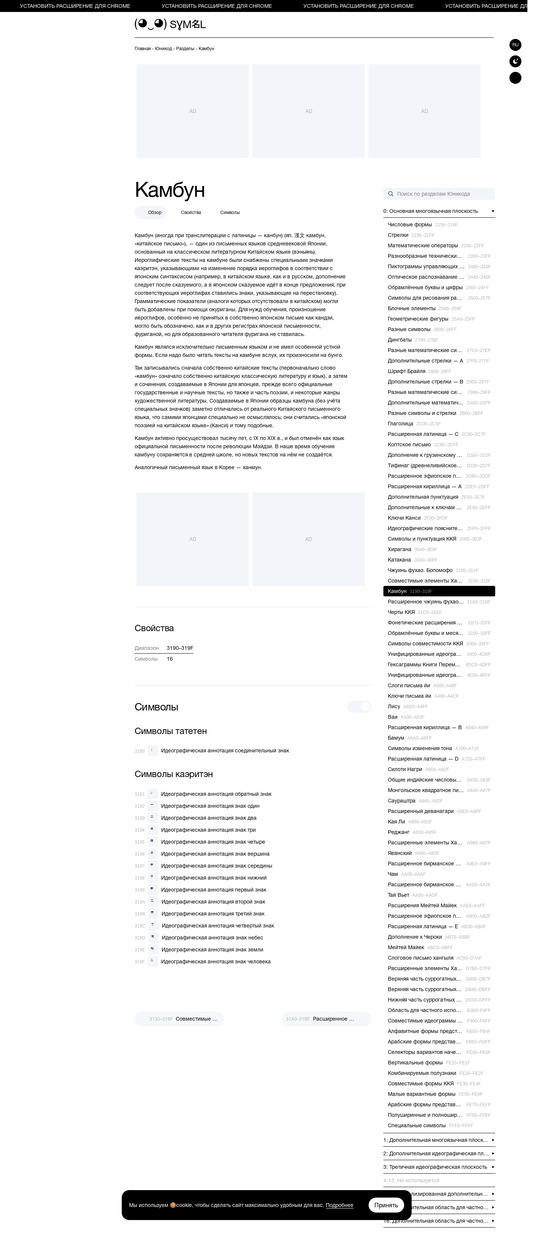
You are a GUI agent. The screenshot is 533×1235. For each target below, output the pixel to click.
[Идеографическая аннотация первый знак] (200, 889)
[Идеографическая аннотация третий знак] (199, 913)
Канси (219, 425)
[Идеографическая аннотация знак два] (196, 818)
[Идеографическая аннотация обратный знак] (203, 794)
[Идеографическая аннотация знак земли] (199, 949)
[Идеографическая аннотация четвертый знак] (204, 925)
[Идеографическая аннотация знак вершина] (202, 854)
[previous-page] (143, 48)
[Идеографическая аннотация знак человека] (203, 961)
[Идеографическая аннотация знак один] (197, 806)
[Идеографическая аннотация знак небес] (199, 937)
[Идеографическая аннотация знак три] (195, 830)
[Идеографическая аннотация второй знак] (200, 901)
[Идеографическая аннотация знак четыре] (200, 842)
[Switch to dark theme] (515, 61)
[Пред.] (179, 1019)
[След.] (326, 1019)
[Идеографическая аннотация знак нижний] (201, 877)
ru (515, 45)
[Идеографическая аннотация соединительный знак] (212, 751)
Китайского (292, 409)
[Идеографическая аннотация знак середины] (203, 865)
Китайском (261, 252)
